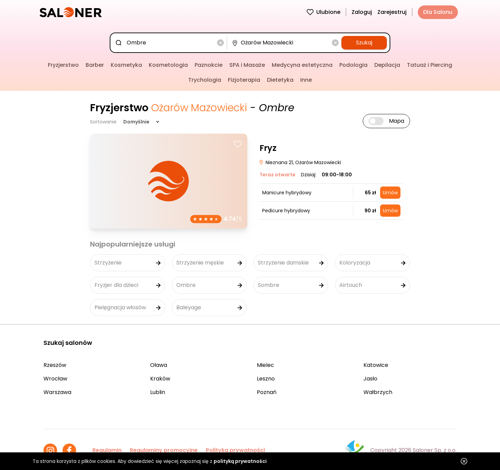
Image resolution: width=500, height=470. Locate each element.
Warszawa (57, 392)
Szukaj (364, 42)
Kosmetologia (168, 65)
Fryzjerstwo (63, 65)
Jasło (370, 379)
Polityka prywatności (235, 450)
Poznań (266, 392)
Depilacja (387, 65)
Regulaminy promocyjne (164, 450)
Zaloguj (362, 12)
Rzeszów (54, 365)
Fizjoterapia (244, 80)
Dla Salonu (437, 12)
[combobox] (170, 43)
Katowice (375, 365)
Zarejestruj (392, 12)
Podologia (353, 65)
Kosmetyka (126, 65)
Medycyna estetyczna (302, 65)
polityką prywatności (240, 461)
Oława (158, 365)
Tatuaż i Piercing (429, 65)
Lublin (157, 392)
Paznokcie (208, 65)
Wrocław (55, 379)
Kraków (160, 379)
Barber (95, 65)
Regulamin (107, 450)
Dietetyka (280, 80)
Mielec (265, 365)
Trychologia (204, 80)
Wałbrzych (377, 392)
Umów (390, 192)
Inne (306, 80)
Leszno (266, 379)
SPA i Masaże (247, 65)
